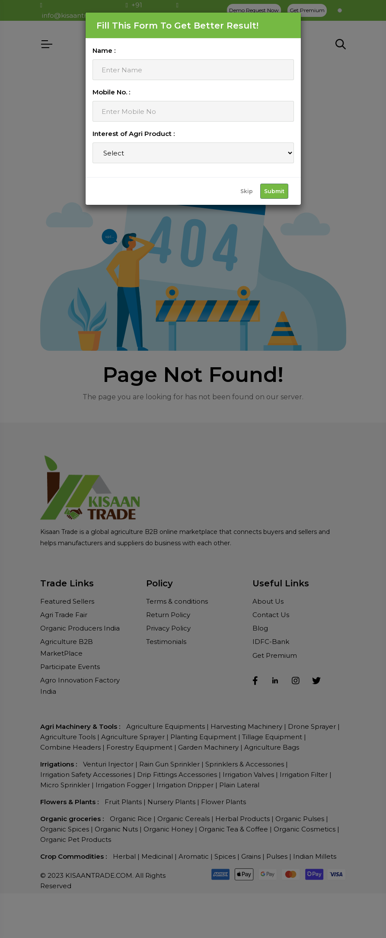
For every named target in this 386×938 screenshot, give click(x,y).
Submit (274, 191)
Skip (246, 191)
